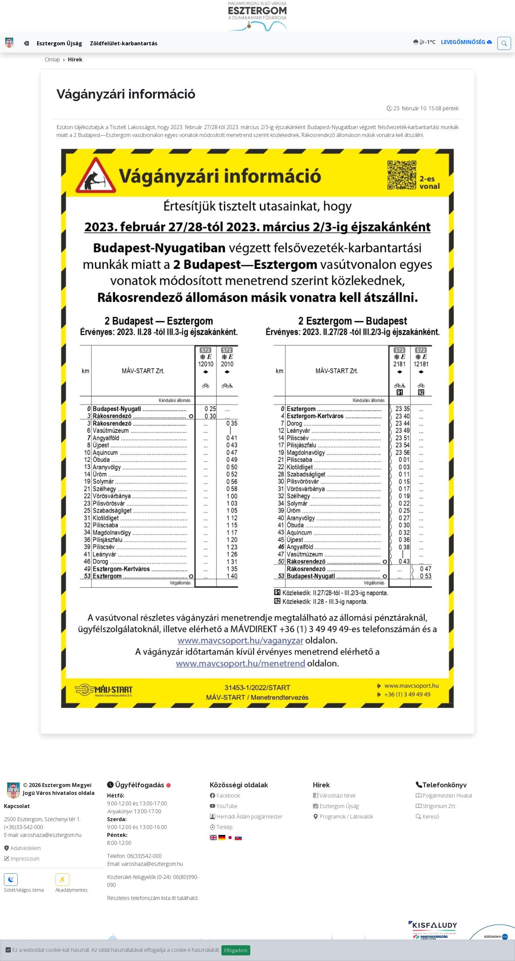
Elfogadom (235, 950)
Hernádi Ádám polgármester (246, 816)
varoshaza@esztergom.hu (152, 863)
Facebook (225, 795)
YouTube (223, 806)
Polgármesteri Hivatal (444, 795)
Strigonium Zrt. (436, 806)
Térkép (221, 827)
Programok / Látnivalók (343, 816)
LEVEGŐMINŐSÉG (466, 42)
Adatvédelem (22, 848)
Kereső (427, 816)
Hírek (75, 59)
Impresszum (21, 858)
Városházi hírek (334, 795)
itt (174, 898)
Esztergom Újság (59, 43)
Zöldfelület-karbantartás (123, 43)
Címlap (52, 59)
